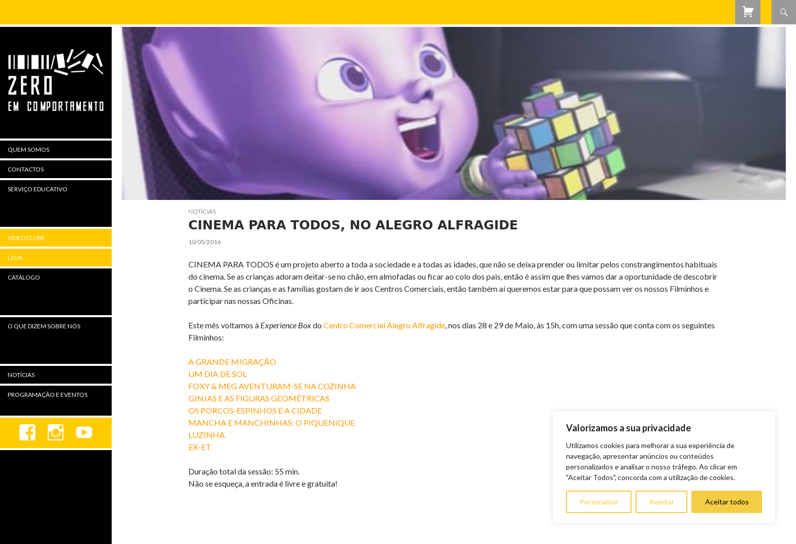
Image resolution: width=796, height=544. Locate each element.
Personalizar (599, 501)
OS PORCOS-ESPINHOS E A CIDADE (255, 410)
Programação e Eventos (47, 394)
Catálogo (24, 277)
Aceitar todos (727, 501)
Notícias (202, 211)
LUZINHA (206, 434)
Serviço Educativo (38, 189)
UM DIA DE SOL (217, 374)
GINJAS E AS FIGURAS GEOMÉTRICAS (258, 398)
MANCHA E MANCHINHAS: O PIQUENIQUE (271, 422)
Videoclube (26, 238)
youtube (84, 433)
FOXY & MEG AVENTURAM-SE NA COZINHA (272, 386)
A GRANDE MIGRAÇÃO (232, 361)
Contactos (26, 169)
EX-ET (199, 447)
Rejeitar (661, 501)
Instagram (56, 433)
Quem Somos (28, 149)
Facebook (27, 433)
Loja (15, 257)
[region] (664, 467)
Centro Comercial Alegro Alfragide (383, 325)
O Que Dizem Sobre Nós (44, 326)
